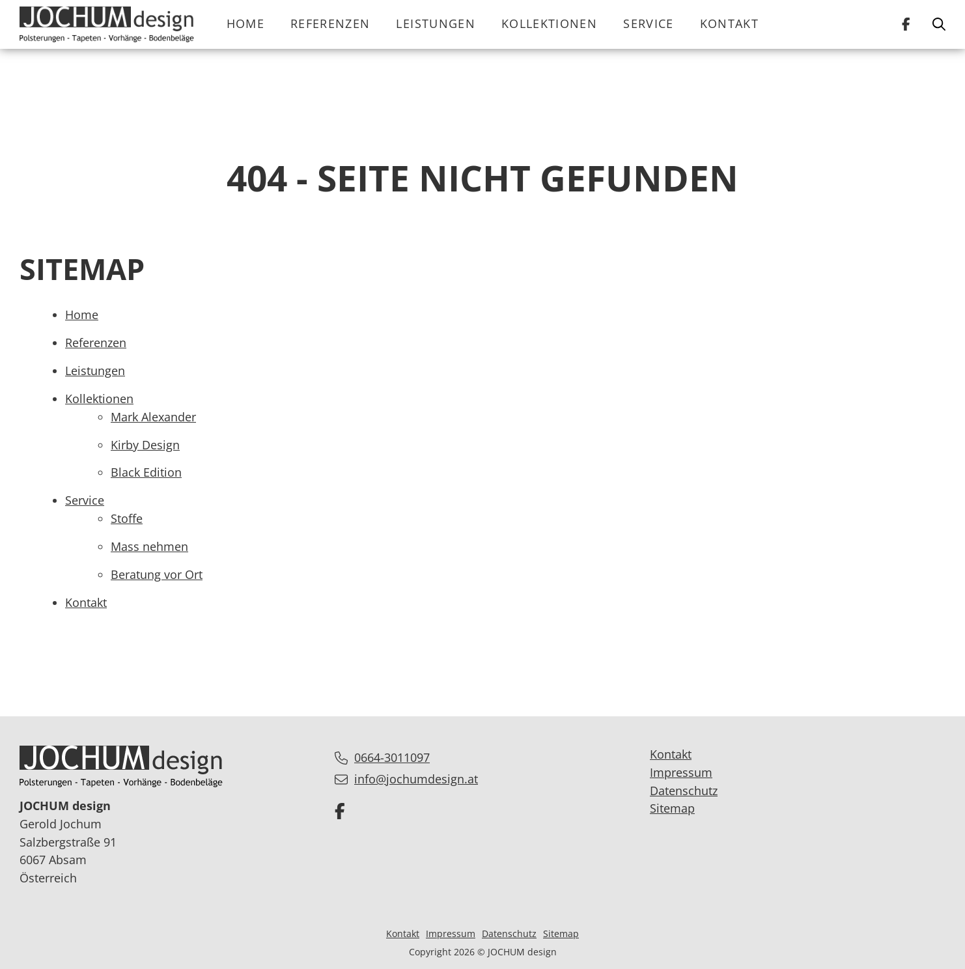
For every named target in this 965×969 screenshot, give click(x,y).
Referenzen (330, 23)
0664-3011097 (392, 757)
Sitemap (672, 808)
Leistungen (435, 23)
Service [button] (648, 23)
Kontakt (729, 23)
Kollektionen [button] (549, 23)
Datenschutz (684, 790)
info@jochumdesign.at (416, 779)
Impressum (681, 772)
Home (245, 23)
